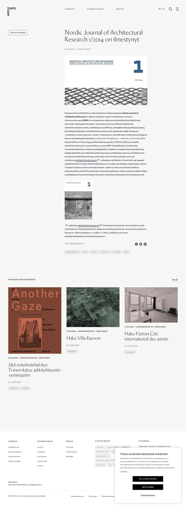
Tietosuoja (92, 496)
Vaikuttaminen (14, 456)
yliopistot (104, 252)
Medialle (69, 456)
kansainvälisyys (72, 252)
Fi (158, 10)
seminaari (13, 388)
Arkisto (40, 466)
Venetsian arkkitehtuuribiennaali (110, 461)
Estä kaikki (162, 487)
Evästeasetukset (148, 495)
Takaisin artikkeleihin (18, 32)
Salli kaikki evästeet (133, 487)
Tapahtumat (42, 461)
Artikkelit (41, 452)
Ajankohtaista (95, 10)
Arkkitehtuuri (14, 447)
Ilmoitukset (84, 49)
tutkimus (116, 252)
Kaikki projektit (14, 461)
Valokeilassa (112, 447)
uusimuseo (116, 452)
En (162, 10)
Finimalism (100, 465)
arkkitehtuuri (102, 452)
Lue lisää (123, 479)
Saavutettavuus (77, 496)
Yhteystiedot (71, 452)
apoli (110, 465)
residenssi (72, 351)
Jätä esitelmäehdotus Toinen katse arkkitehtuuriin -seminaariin (34, 370)
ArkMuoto (125, 447)
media (126, 252)
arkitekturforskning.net (86, 160)
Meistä (120, 10)
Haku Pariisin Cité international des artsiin (146, 336)
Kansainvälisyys (29, 358)
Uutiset (40, 447)
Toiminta (70, 10)
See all (175, 279)
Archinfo (69, 447)
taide (85, 252)
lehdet (94, 252)
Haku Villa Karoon (84, 338)
